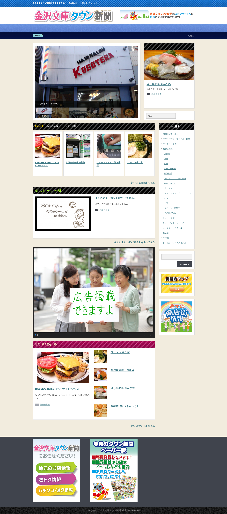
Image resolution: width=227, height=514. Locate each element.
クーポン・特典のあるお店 (174, 243)
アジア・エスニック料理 (175, 178)
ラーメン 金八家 (135, 162)
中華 (166, 163)
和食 (166, 159)
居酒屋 (167, 154)
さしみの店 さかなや (159, 84)
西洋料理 (168, 173)
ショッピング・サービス (173, 223)
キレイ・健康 (169, 218)
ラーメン (168, 188)
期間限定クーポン (170, 134)
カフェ (167, 203)
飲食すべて (168, 149)
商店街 (166, 233)
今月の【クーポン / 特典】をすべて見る (134, 242)
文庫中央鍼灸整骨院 (75, 162)
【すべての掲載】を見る (142, 182)
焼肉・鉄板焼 (170, 168)
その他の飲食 (170, 213)
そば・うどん (170, 183)
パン (166, 198)
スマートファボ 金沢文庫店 (109, 164)
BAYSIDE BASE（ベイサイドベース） (47, 164)
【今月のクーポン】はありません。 (115, 198)
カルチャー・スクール (172, 228)
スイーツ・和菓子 (172, 208)
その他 (166, 238)
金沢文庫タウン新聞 (110, 510)
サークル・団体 (169, 144)
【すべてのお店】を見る (142, 426)
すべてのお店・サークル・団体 (176, 139)
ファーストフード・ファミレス (178, 193)
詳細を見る (156, 94)
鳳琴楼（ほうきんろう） (125, 406)
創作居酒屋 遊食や (122, 370)
